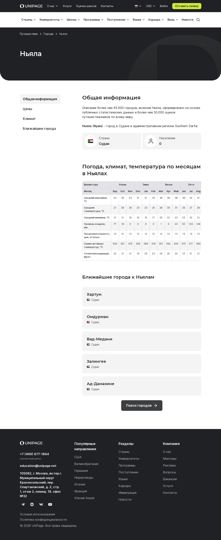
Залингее (96, 361)
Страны (26, 19)
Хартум (94, 294)
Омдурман (98, 316)
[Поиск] (198, 20)
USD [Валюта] (149, 6)
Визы (170, 19)
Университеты (49, 19)
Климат (29, 119)
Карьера (154, 19)
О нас (50, 6)
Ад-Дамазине (100, 383)
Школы (71, 19)
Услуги (67, 6)
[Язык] (138, 6)
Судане (124, 126)
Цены (27, 109)
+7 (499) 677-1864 (34, 454)
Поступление (116, 19)
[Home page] (31, 6)
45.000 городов (125, 108)
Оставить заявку (187, 6)
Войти (164, 6)
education (38, 466)
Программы (92, 19)
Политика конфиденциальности (43, 519)
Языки (137, 19)
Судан (95, 299)
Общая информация (40, 99)
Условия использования (37, 514)
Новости (187, 19)
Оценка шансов (86, 6)
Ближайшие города (39, 129)
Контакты (107, 6)
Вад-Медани (99, 339)
